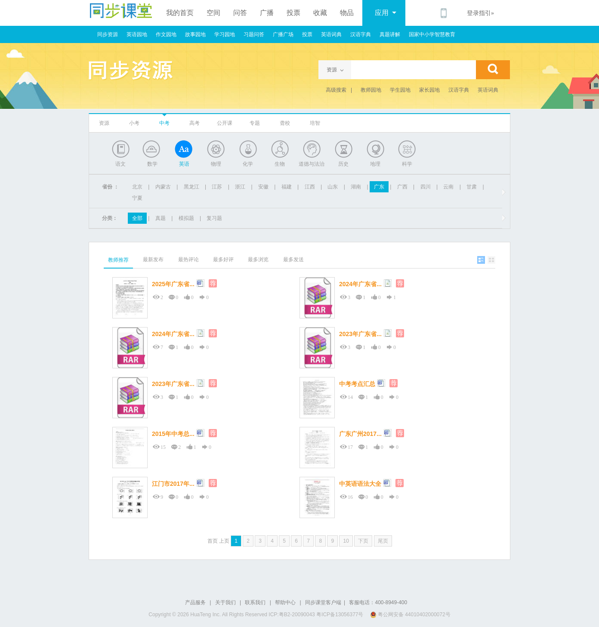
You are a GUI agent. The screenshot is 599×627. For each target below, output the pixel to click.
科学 (407, 164)
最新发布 (153, 259)
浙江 (240, 187)
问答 (240, 12)
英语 (184, 164)
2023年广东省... (360, 333)
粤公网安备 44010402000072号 (411, 615)
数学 (152, 164)
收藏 (320, 12)
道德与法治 (311, 164)
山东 (332, 187)
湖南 (356, 187)
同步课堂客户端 (323, 602)
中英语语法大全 (360, 483)
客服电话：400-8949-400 (378, 602)
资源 (104, 123)
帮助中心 (285, 602)
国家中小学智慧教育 (432, 34)
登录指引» (480, 13)
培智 (315, 123)
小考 (134, 123)
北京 (137, 187)
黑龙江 (191, 187)
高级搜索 (336, 90)
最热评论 (188, 259)
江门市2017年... (173, 483)
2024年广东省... (360, 284)
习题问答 (254, 34)
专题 (255, 123)
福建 (286, 187)
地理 (375, 164)
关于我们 (225, 602)
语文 (120, 164)
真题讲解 (390, 34)
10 (346, 541)
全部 (137, 218)
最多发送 (293, 259)
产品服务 (195, 602)
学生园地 (400, 90)
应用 (385, 12)
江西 (310, 187)
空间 (213, 12)
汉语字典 (360, 34)
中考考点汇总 (357, 383)
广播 (267, 12)
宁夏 (137, 198)
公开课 (224, 123)
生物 (280, 164)
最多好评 (223, 259)
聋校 (285, 123)
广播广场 (283, 34)
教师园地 (371, 90)
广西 (402, 187)
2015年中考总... (173, 433)
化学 (248, 164)
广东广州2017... (360, 433)
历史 (343, 164)
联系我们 (255, 602)
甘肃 (471, 187)
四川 (425, 187)
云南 (448, 187)
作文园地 (166, 34)
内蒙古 (163, 187)
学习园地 (224, 34)
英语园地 (137, 34)
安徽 (263, 187)
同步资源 (107, 34)
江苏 (217, 187)
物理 (216, 164)
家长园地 (429, 90)
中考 (164, 123)
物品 (347, 12)
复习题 (214, 218)
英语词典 (331, 34)
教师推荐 (118, 260)
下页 (363, 541)
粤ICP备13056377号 (339, 615)
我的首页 (180, 12)
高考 (194, 123)
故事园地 (195, 34)
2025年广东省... (173, 284)
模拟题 (186, 218)
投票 (293, 12)
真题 (160, 218)
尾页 (383, 541)
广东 (379, 187)
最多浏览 (258, 259)
